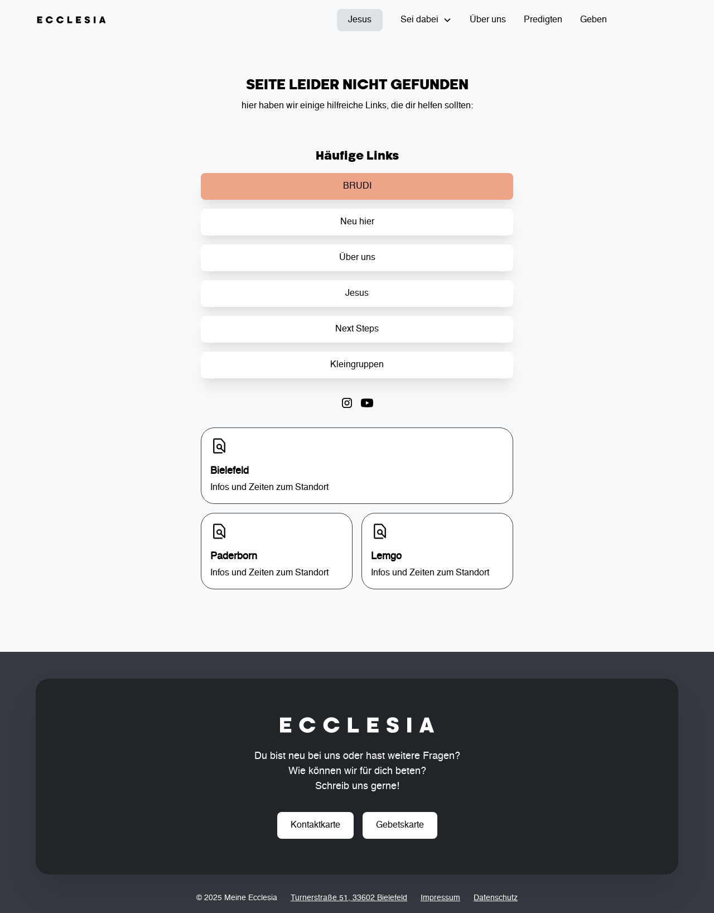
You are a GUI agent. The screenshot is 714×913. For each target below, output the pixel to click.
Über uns (488, 20)
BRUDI (357, 186)
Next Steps (357, 329)
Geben (593, 20)
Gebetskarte (400, 825)
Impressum (440, 898)
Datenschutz (496, 898)
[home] (71, 20)
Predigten (543, 20)
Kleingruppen (357, 365)
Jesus (360, 20)
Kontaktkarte (315, 825)
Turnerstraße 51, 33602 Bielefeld (349, 898)
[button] (426, 20)
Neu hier (357, 222)
